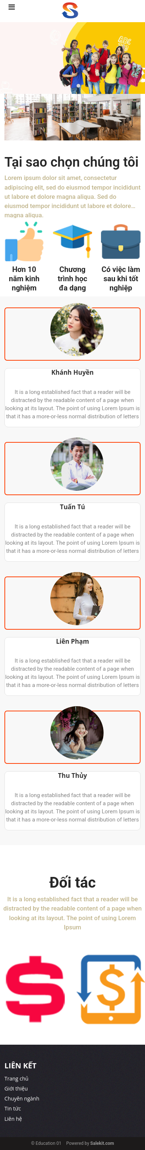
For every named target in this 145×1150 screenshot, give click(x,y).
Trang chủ (16, 1078)
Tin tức (12, 1108)
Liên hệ (13, 1118)
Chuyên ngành (21, 1098)
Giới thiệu (16, 1088)
